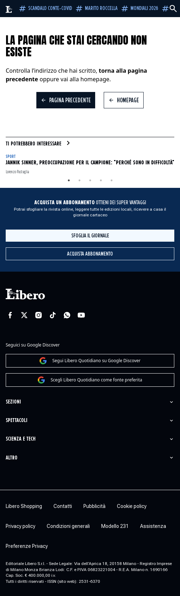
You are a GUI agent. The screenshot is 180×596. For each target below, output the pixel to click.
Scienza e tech (21, 439)
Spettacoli (16, 420)
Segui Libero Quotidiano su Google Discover (90, 360)
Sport (10, 157)
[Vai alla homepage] (9, 9)
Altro (11, 458)
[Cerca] (173, 8)
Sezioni (13, 402)
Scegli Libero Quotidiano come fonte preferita (90, 380)
